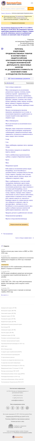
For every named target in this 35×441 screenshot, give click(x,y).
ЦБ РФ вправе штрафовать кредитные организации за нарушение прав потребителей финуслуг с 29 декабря (16, 275)
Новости (6, 246)
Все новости (4, 295)
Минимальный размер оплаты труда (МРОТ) (13, 373)
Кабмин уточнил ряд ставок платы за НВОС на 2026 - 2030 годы (17, 252)
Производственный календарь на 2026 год (12, 365)
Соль (7, 142)
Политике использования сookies (23, 432)
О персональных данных (8, 357)
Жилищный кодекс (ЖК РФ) (8, 310)
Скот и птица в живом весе (13, 87)
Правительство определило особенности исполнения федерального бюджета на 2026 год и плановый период (17, 259)
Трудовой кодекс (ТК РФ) (8, 316)
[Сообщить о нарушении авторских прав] (17, 426)
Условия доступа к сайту (17, 421)
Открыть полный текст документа (19, 224)
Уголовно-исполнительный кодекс (10, 338)
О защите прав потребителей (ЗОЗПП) (11, 352)
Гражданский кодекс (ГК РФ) (8, 308)
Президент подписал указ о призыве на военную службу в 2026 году (16, 291)
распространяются (21, 18)
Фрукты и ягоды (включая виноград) (16, 219)
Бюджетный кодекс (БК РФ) (8, 321)
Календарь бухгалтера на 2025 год (10, 376)
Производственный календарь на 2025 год (12, 343)
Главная (3, 13)
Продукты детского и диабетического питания (19, 213)
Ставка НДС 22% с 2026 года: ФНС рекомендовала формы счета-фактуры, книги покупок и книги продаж (16, 283)
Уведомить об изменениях (18, 23)
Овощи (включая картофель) (14, 216)
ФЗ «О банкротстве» (6, 349)
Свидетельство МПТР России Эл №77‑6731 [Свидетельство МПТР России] (17, 416)
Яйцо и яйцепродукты (12, 121)
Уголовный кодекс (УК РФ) (8, 319)
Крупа (7, 160)
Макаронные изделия (12, 165)
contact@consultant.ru (17, 400)
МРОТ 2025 (4, 346)
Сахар (7, 139)
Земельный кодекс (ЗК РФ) (8, 330)
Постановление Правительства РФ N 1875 (12, 382)
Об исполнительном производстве (10, 354)
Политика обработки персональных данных (17, 419)
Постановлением (20, 16)
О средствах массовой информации (10, 363)
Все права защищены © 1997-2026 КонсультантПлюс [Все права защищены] (17, 414)
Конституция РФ (5, 327)
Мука (7, 163)
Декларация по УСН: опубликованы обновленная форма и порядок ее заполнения (16, 267)
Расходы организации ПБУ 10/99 (10, 371)
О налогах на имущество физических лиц (12, 360)
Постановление (8, 234)
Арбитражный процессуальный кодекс (11, 324)
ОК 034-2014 (10, 83)
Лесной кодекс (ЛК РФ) (7, 332)
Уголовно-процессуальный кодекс (10, 341)
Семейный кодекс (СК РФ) (8, 335)
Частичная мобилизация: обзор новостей (12, 379)
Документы (8, 13)
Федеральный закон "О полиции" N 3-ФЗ (12, 368)
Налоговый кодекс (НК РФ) (8, 313)
